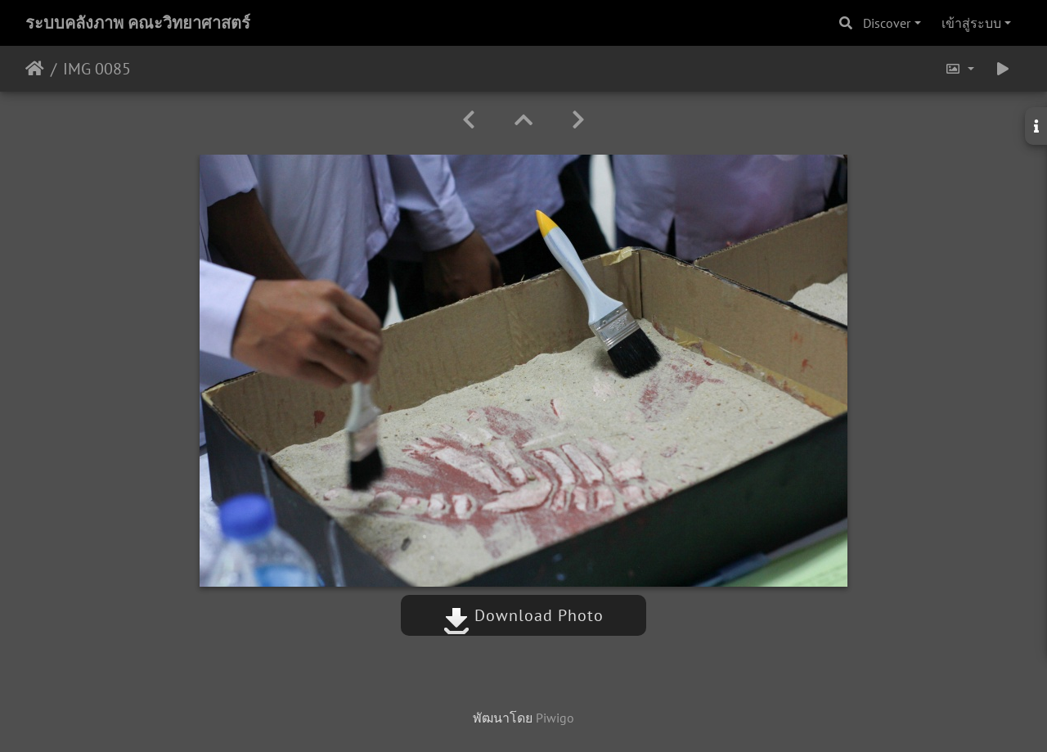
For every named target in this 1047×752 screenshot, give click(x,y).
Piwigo (555, 717)
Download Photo (523, 615)
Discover (886, 23)
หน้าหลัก (34, 68)
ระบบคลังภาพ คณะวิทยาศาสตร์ (137, 23)
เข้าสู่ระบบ (971, 23)
